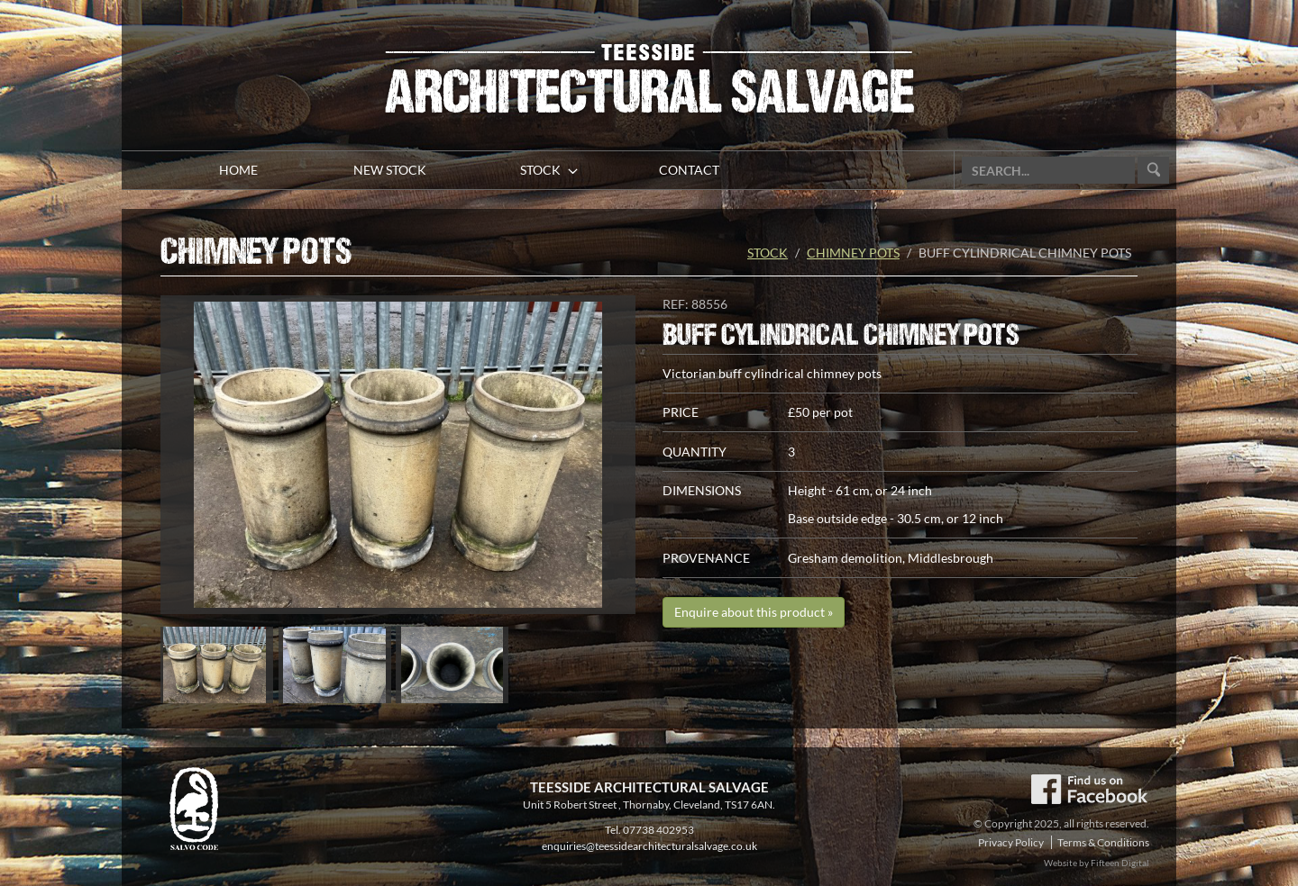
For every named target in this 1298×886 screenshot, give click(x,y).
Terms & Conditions (1103, 842)
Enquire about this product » (753, 611)
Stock (767, 252)
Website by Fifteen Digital (1096, 862)
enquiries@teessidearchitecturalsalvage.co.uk (649, 846)
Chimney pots (853, 252)
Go (1153, 171)
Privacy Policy (1011, 842)
